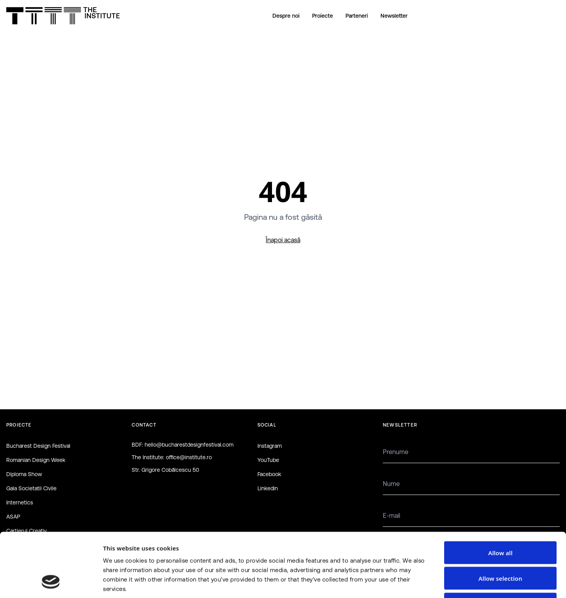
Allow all (500, 495)
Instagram (269, 446)
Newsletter (394, 16)
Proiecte (322, 16)
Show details (418, 583)
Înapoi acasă (283, 239)
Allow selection (500, 521)
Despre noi (286, 16)
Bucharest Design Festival (38, 446)
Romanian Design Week (35, 460)
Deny (500, 546)
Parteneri (356, 16)
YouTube (268, 460)
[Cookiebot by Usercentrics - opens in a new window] (51, 583)
